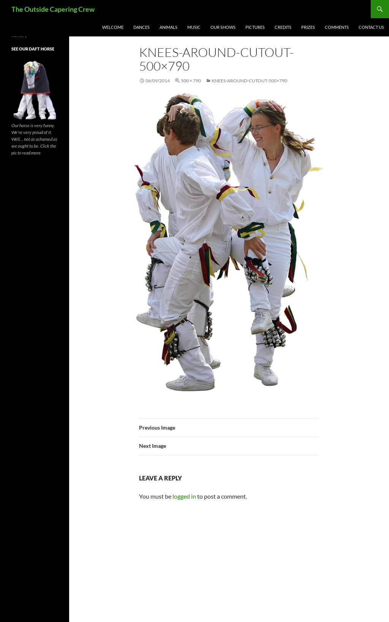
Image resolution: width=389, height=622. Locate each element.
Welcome (112, 27)
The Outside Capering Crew (53, 9)
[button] (229, 241)
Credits (283, 27)
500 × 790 (191, 80)
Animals (168, 27)
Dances (141, 27)
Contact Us (371, 27)
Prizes (308, 27)
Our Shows (223, 27)
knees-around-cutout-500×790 (249, 80)
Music (194, 27)
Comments (337, 27)
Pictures (255, 27)
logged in (184, 496)
